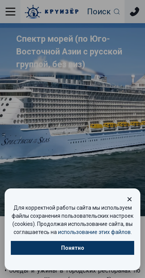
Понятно (72, 248)
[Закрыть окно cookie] (129, 199)
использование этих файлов (94, 232)
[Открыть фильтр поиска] (104, 11)
